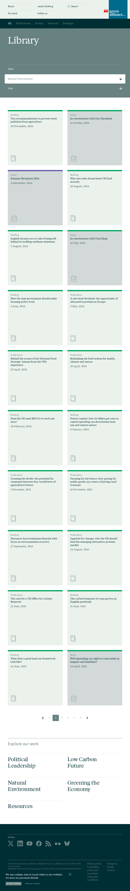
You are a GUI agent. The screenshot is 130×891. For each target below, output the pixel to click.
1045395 (33, 868)
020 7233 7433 (14, 866)
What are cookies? (32, 883)
